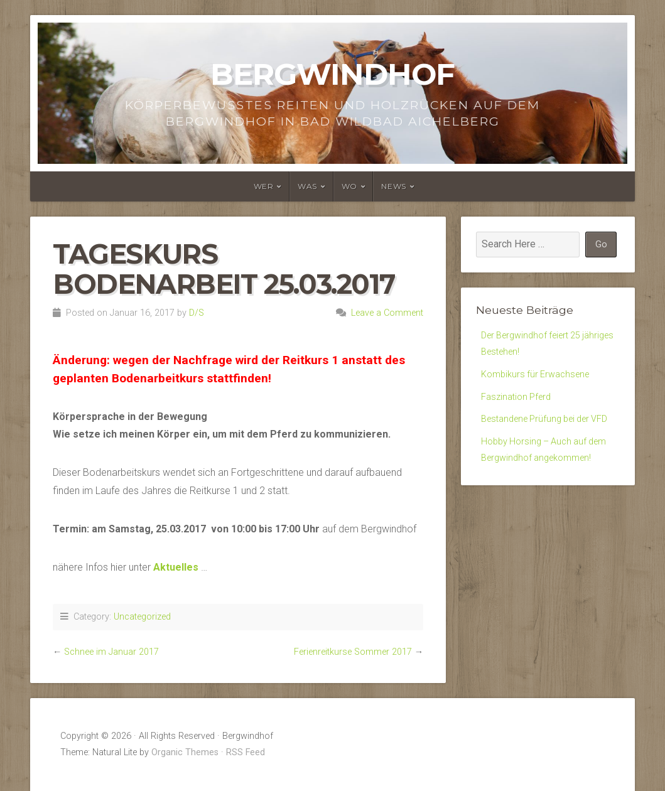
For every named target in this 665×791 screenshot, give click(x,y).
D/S (196, 313)
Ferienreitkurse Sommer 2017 (353, 652)
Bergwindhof (332, 74)
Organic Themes (185, 752)
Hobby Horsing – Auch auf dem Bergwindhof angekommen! (538, 488)
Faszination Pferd (519, 403)
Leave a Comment (387, 313)
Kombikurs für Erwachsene (539, 379)
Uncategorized (142, 616)
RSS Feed (245, 752)
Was (307, 186)
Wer (264, 186)
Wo (349, 186)
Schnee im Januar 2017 (111, 652)
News (393, 186)
